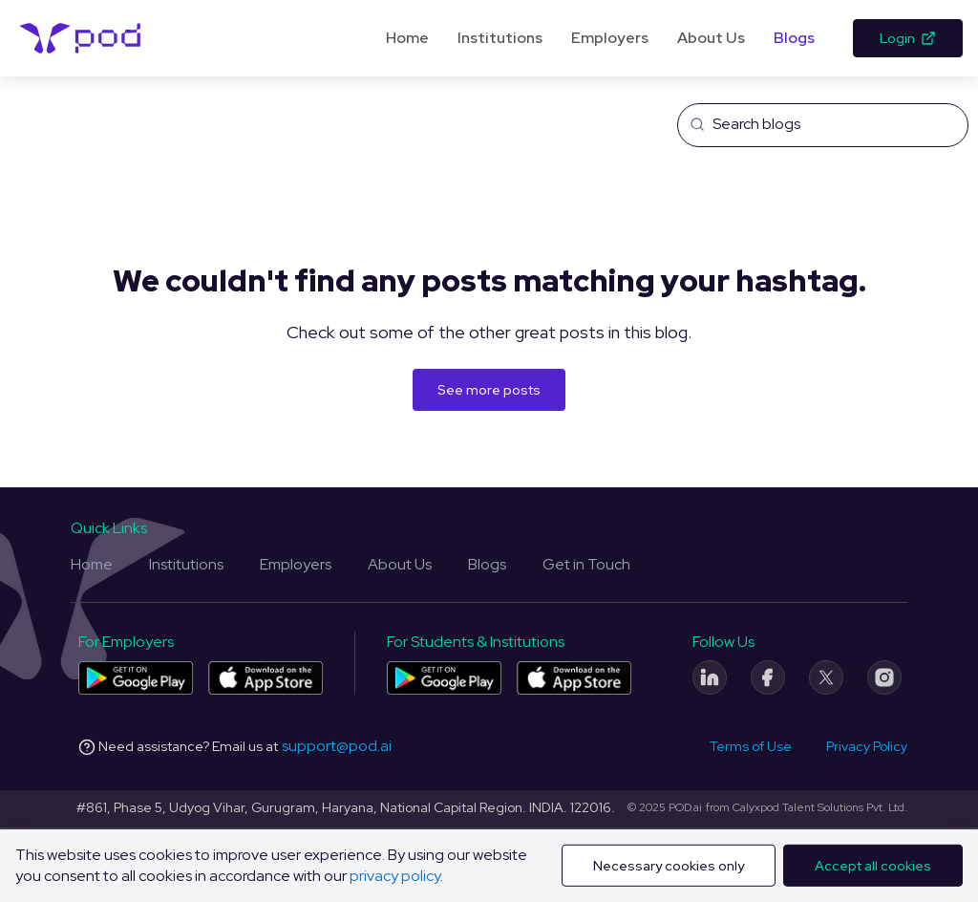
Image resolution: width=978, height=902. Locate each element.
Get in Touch (586, 564)
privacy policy (395, 876)
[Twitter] (826, 677)
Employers (609, 38)
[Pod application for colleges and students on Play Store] (444, 678)
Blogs (794, 38)
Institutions (499, 38)
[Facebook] (768, 677)
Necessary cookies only (668, 865)
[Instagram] (884, 677)
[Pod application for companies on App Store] (265, 678)
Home (407, 38)
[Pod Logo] (80, 38)
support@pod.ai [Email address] (337, 746)
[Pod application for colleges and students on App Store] (574, 678)
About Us (711, 38)
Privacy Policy (866, 746)
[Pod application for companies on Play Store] (135, 678)
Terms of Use (751, 746)
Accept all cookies (873, 865)
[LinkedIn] (709, 677)
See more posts (489, 389)
